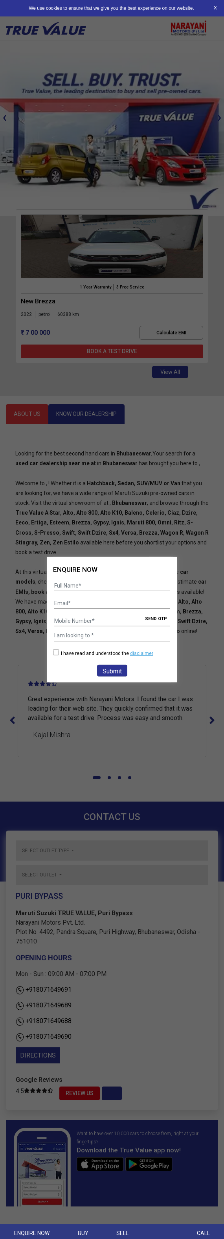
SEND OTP (156, 618)
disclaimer (141, 653)
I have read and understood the (103, 653)
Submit (112, 671)
